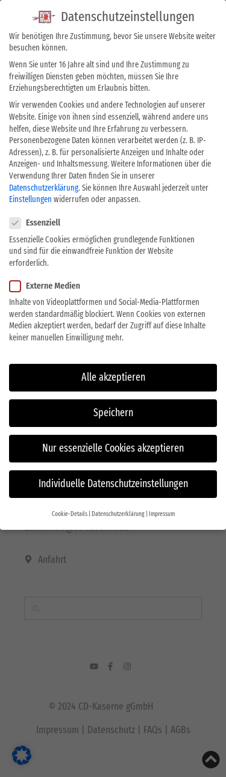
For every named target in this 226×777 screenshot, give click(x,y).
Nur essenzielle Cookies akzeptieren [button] (113, 447)
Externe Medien (48, 284)
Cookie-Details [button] (69, 512)
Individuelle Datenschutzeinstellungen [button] (113, 482)
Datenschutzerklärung (43, 186)
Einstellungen (30, 198)
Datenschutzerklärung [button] (118, 512)
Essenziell (38, 221)
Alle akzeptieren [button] (113, 376)
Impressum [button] (162, 512)
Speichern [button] (113, 411)
